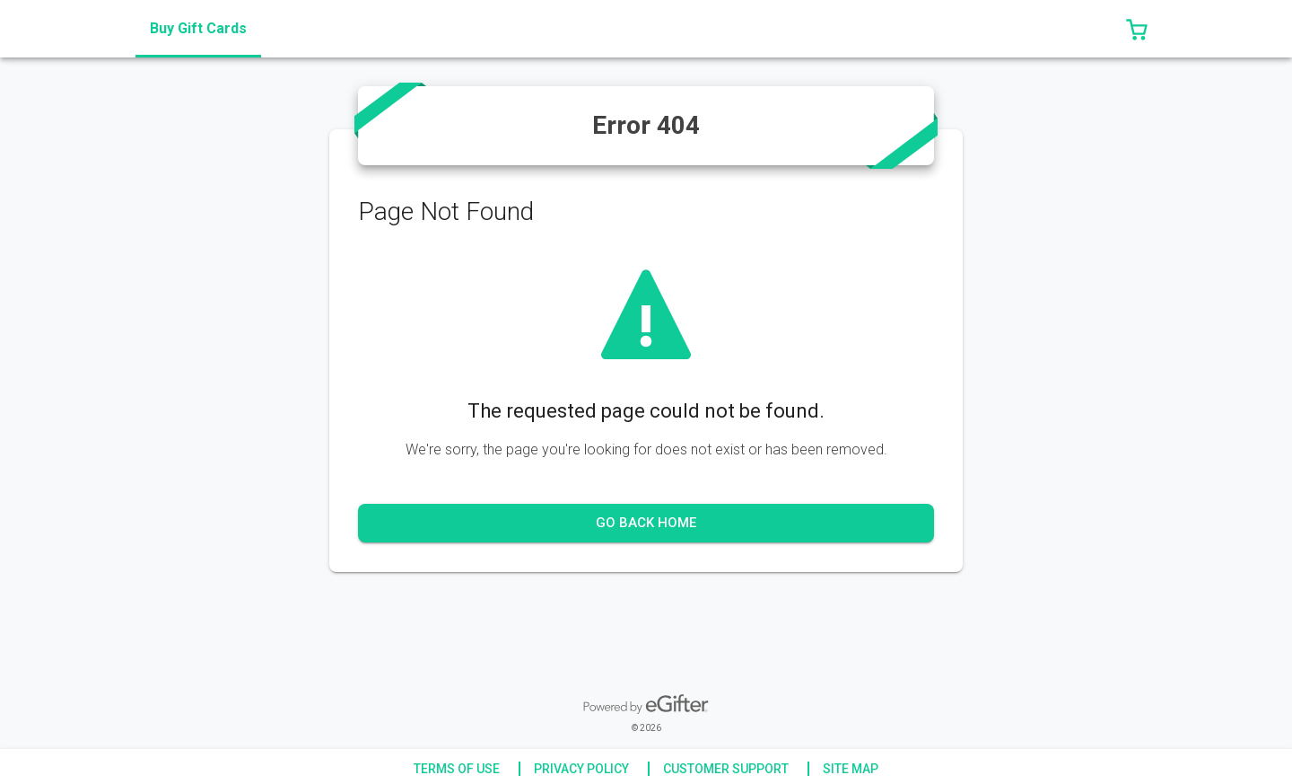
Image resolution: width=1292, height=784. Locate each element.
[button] (1137, 28)
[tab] (198, 28)
